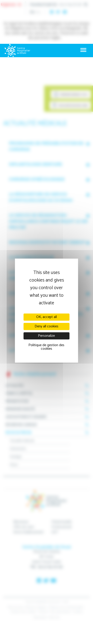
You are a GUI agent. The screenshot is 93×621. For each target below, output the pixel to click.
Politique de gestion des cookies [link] (46, 347)
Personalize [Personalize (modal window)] (46, 336)
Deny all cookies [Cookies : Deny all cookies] (46, 326)
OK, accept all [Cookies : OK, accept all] (46, 317)
